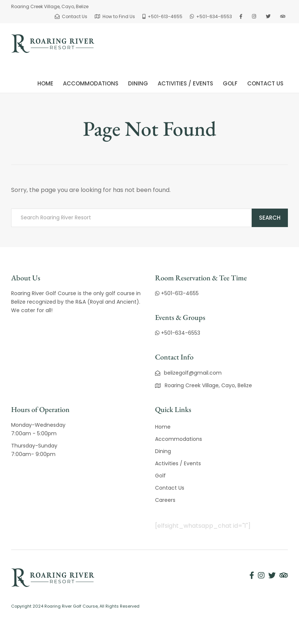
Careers (165, 500)
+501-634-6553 (177, 333)
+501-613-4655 (177, 293)
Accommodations (90, 83)
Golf (230, 83)
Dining (138, 83)
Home (45, 83)
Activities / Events (185, 83)
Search (269, 218)
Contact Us (265, 83)
